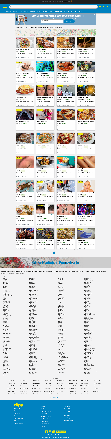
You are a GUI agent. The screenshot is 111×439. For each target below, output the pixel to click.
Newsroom (17, 410)
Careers (16, 415)
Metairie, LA (60, 394)
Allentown (60, 278)
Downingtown (33, 298)
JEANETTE (87, 317)
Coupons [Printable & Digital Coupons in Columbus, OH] (26, 11)
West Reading (6, 369)
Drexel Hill (87, 298)
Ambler (31, 279)
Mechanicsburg (33, 329)
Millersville (60, 330)
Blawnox (4, 286)
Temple (31, 363)
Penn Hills (87, 344)
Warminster (5, 367)
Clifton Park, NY (24, 394)
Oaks (86, 341)
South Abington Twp (62, 357)
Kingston (32, 320)
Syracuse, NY (97, 385)
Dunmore (32, 299)
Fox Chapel (32, 306)
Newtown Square (89, 338)
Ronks (4, 352)
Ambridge (60, 279)
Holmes (59, 313)
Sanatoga (5, 353)
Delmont (4, 297)
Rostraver (32, 352)
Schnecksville (60, 353)
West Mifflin (87, 368)
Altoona (4, 279)
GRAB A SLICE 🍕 (67, 1)
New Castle (5, 337)
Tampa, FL (97, 388)
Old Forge (5, 342)
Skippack (87, 356)
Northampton (6, 341)
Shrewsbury (32, 356)
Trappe (86, 363)
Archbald (4, 281)
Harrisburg (32, 310)
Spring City (60, 359)
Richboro (32, 350)
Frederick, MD (48, 380)
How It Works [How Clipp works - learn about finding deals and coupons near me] (67, 411)
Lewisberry (32, 324)
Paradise (32, 344)
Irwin (3, 317)
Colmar (31, 293)
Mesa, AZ (60, 391)
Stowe (86, 360)
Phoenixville (5, 346)
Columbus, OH (36, 383)
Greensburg (32, 309)
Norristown (5, 340)
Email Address (45, 20)
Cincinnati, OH (23, 391)
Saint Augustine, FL (85, 385)
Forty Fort (5, 306)
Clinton (59, 291)
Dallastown (87, 295)
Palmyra (4, 344)
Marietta (59, 326)
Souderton (32, 357)
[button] (109, 2)
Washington (60, 367)
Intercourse (87, 316)
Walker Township (89, 365)
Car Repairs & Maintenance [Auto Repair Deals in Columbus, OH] (70, 11)
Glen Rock (60, 307)
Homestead (87, 313)
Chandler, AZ (24, 383)
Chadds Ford (60, 290)
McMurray (87, 328)
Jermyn (31, 318)
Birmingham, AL (11, 391)
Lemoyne (59, 322)
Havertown (32, 311)
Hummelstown (61, 314)
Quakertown (33, 349)
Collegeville (5, 293)
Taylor (86, 361)
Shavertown (87, 354)
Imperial (31, 316)
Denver (31, 297)
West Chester (33, 368)
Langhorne (32, 321)
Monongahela (33, 332)
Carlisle (86, 289)
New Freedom (61, 337)
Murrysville (60, 334)
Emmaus (32, 302)
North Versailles (61, 340)
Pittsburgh (60, 346)
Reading (59, 349)
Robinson (59, 350)
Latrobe (86, 321)
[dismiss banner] (94, 14)
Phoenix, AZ (73, 394)
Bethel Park (5, 285)
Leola (86, 322)
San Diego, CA (84, 388)
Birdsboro (60, 285)
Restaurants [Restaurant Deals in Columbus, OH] (33, 11)
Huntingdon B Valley (89, 314)
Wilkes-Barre (60, 371)
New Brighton (88, 336)
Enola (59, 302)
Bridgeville (87, 286)
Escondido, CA (36, 388)
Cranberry (87, 294)
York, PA (97, 394)
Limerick (59, 324)
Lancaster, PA (60, 383)
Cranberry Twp (33, 295)
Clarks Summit (6, 291)
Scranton (32, 354)
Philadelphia (87, 345)
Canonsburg (60, 289)
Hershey (31, 313)
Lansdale (59, 321)
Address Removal (18, 423)
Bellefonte (32, 283)
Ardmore (32, 281)
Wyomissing (5, 373)
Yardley (31, 373)
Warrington (32, 367)
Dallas (59, 295)
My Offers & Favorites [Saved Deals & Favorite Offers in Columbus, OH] (11, 11)
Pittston (86, 346)
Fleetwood (32, 305)
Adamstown (60, 277)
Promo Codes (44, 421)
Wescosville (5, 368)
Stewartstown (61, 360)
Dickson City (60, 297)
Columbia (60, 293)
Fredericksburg (61, 306)
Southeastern (6, 359)
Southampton (88, 357)
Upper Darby (88, 364)
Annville (86, 279)
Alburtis (4, 278)
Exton (31, 303)
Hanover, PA (48, 385)
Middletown (32, 330)
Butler (86, 287)
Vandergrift (5, 365)
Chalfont (87, 290)
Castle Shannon (33, 290)
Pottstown (5, 349)
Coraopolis (32, 294)
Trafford (59, 363)
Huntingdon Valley (7, 316)
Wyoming (87, 372)
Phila (58, 345)
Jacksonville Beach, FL (48, 391)
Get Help (43, 418)
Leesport (32, 322)
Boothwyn (32, 286)
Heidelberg (60, 311)
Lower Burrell (33, 325)
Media (86, 329)
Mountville (32, 334)
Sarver (31, 353)
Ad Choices (17, 420)
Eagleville (87, 299)
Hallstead (60, 309)
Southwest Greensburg (35, 359)
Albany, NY (11, 380)
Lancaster (60, 320)
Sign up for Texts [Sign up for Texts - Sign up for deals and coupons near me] (45, 423)
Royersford (87, 352)
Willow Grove (6, 372)
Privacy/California (18, 418)
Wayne (86, 367)
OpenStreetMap (88, 35)
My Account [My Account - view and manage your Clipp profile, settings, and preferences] (44, 408)
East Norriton (6, 301)
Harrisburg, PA (48, 388)
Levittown (5, 324)
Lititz (86, 324)
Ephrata (86, 302)
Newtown (60, 338)
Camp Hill (32, 289)
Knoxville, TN (60, 380)
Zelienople (5, 375)
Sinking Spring (61, 356)
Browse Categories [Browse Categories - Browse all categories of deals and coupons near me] (68, 408)
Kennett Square (88, 318)
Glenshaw (87, 307)
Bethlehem (32, 285)
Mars (86, 326)
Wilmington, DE (97, 391)
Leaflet (81, 35)
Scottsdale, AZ (84, 394)
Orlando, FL (73, 391)
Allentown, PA (11, 383)
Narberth (4, 336)
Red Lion (87, 349)
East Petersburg (33, 301)
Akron (86, 277)
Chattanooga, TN (24, 388)
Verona (59, 365)
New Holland (88, 337)
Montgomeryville (89, 332)
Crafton (59, 294)
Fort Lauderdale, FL (36, 391)
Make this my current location (56, 27)
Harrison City (60, 310)
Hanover (87, 309)
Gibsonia (87, 306)
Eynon (59, 303)
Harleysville (5, 310)
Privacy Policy (17, 413)
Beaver (59, 282)
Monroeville (60, 332)
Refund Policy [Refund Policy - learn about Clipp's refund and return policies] (44, 413)
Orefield (59, 342)
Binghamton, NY (12, 388)
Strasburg (5, 361)
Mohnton (87, 330)
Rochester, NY (84, 383)
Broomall (32, 287)
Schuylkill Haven (89, 353)
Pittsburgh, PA (84, 380)
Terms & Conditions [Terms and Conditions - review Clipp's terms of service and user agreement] (46, 416)
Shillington (5, 356)
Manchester (5, 326)
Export (4, 303)
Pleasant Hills (33, 348)
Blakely (86, 285)
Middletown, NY (73, 380)
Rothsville (60, 352)
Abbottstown (5, 277)
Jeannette (5, 318)
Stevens (31, 360)
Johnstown (60, 318)
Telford (4, 363)
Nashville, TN (72, 388)
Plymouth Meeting (89, 348)
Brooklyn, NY (23, 380)
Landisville (87, 320)
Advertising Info (68, 418)
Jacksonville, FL (48, 394)
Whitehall (87, 369)
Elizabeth (87, 301)
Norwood (32, 341)
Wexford (32, 369)
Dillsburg (87, 297)
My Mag (43, 426)
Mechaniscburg (61, 329)
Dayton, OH (36, 385)
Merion (4, 330)
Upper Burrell (61, 364)
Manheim (32, 326)
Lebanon (4, 322)
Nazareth (59, 336)
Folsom (86, 305)
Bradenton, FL (11, 394)
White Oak (60, 369)
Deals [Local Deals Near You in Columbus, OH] (20, 11)
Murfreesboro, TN (72, 383)
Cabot (4, 289)
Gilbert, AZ (48, 383)
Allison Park (87, 278)
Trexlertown (5, 364)
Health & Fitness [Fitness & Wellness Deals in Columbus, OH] (58, 11)
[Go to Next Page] (60, 252)
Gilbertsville (5, 307)
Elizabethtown (6, 302)
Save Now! (69, 21)
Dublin (4, 299)
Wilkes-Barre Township (90, 371)
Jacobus (31, 317)
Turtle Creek (32, 364)
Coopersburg (5, 294)
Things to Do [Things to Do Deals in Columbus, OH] (40, 11)
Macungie (60, 325)
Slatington (5, 357)
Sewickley (60, 354)
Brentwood (60, 286)
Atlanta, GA (12, 385)
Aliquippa (32, 278)
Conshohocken (88, 293)
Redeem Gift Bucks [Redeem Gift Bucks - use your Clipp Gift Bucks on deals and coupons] (46, 411)
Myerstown (87, 334)
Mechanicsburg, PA (60, 388)
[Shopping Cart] (107, 7)
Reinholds (5, 350)
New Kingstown (33, 338)
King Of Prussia (6, 320)
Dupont (59, 299)
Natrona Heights (34, 336)
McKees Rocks (33, 328)
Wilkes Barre (33, 371)
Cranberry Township (7, 295)
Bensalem (60, 283)
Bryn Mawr (60, 287)
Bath (31, 282)
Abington (32, 277)
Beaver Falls (87, 282)
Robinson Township (89, 350)
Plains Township (6, 348)
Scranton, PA (97, 380)
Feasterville (5, 305)
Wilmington (60, 372)
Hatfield (4, 311)
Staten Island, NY (97, 383)
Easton (59, 301)
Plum (58, 348)
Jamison (59, 317)
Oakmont (60, 341)
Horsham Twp (33, 314)
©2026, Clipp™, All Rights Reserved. (54, 434)
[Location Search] (81, 7)
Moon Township (6, 333)
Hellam (86, 311)
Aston (59, 281)
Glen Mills (32, 307)
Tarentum (60, 361)
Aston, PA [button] (46, 27)
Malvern (86, 325)
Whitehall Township (7, 371)
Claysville (32, 291)
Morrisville (60, 333)
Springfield (87, 359)
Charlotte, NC (23, 385)
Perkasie (32, 345)
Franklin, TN (36, 394)
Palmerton (87, 342)
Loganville (5, 325)
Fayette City (87, 303)
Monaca (4, 332)
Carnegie (4, 290)
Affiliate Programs (68, 420)
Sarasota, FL (85, 391)
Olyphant (32, 342)
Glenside (4, 309)
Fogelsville (60, 305)
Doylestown (60, 298)
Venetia (31, 365)
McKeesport (60, 328)
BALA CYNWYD (88, 281)
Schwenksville (6, 354)
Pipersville (32, 346)
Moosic (31, 333)
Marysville (5, 328)
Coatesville (87, 291)
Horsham (4, 314)
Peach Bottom (61, 344)
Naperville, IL (73, 385)
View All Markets (55, 397)
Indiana (59, 316)
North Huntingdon (34, 340)
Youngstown (87, 373)
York (58, 373)
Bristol (4, 287)
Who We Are (17, 408)
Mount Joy (87, 333)
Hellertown (5, 313)
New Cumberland (34, 337)
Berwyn (86, 283)
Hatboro (86, 310)
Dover (4, 298)
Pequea (4, 345)
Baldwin (4, 282)
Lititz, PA (60, 385)
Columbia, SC (36, 380)
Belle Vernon (5, 283)
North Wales (88, 340)
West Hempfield (61, 368)
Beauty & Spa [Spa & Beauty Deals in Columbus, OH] (48, 11)
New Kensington (6, 338)
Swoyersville (33, 361)
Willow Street (33, 372)
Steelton (4, 360)
